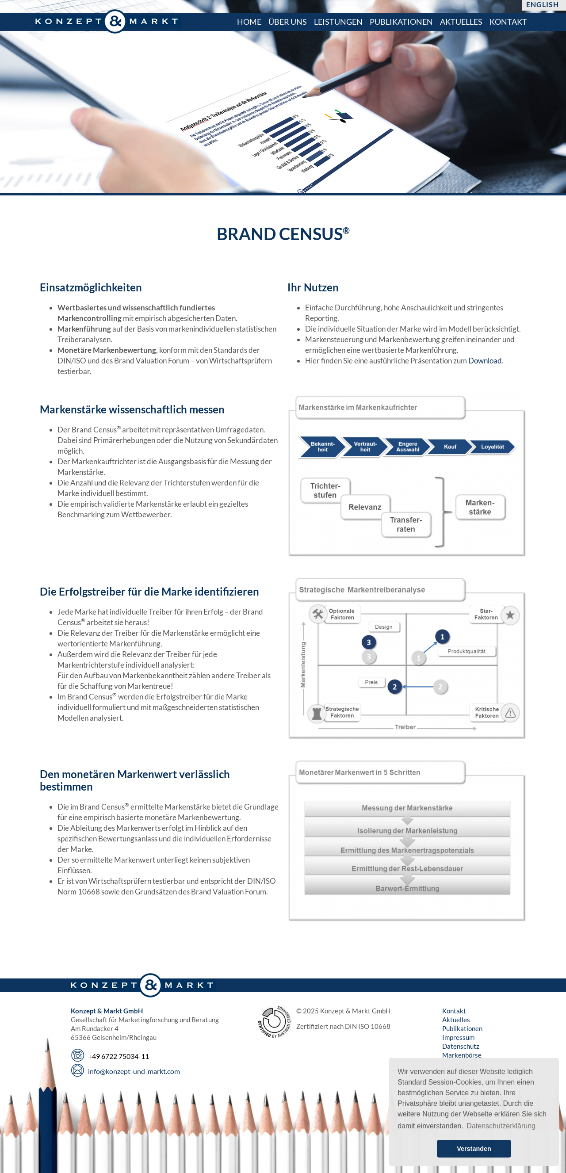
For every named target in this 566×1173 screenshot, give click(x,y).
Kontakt (454, 1011)
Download (485, 360)
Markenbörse (462, 1055)
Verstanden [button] (474, 1148)
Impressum (458, 1037)
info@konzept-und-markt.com (134, 1071)
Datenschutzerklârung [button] (501, 1126)
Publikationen (462, 1028)
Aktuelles (456, 1020)
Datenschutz (460, 1046)
